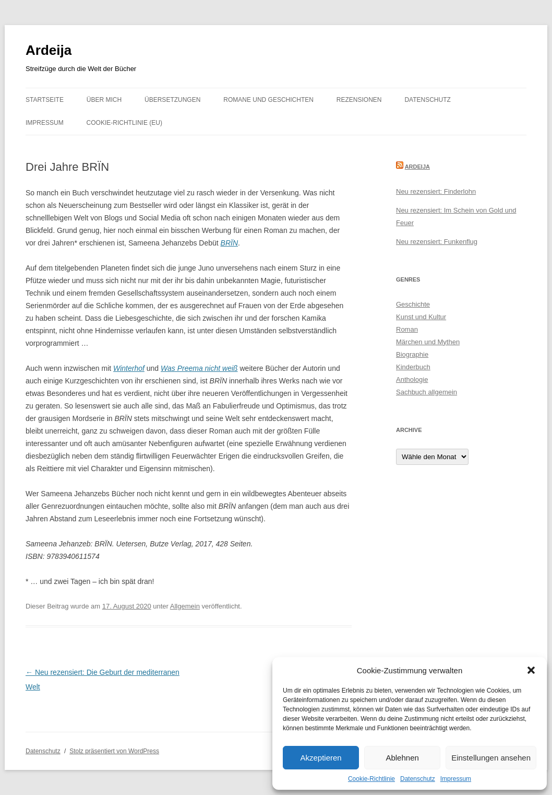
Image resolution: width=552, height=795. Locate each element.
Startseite (45, 99)
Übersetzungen (172, 99)
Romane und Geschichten (268, 99)
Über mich (104, 99)
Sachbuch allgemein (426, 392)
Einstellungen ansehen (491, 757)
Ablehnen (402, 757)
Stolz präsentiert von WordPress (114, 751)
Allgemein (185, 606)
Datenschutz (417, 778)
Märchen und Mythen (428, 342)
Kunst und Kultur (421, 317)
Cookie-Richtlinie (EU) (124, 122)
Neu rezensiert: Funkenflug (436, 241)
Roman (407, 329)
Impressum (455, 778)
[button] (531, 670)
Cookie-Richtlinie (371, 778)
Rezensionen (359, 99)
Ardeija (48, 50)
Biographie (412, 354)
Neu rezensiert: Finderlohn (436, 191)
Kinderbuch (413, 367)
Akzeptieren (320, 757)
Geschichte (413, 304)
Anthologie (412, 379)
